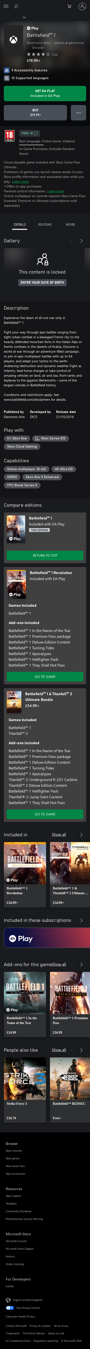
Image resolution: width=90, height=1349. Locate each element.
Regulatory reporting (46, 1340)
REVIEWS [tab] (45, 224)
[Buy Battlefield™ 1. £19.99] (35, 112)
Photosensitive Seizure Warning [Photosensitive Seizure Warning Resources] (24, 1218)
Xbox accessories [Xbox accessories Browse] (15, 1173)
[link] (25, 874)
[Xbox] (13, 17)
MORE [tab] (70, 224)
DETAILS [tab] (20, 224)
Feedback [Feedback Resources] (11, 1203)
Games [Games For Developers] (10, 1286)
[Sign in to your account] (82, 6)
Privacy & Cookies (40, 1325)
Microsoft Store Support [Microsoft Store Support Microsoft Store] (20, 1248)
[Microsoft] (45, 3)
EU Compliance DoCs (18, 1340)
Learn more (20, 181)
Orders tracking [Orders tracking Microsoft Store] (15, 1264)
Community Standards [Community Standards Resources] (18, 1211)
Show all (59, 834)
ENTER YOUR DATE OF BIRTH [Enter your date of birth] (42, 282)
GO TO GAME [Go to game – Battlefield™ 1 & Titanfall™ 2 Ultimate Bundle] (45, 814)
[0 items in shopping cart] (71, 6)
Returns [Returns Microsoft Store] (10, 1256)
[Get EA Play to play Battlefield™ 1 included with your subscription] (45, 93)
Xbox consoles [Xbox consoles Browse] (14, 1150)
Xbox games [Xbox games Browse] (13, 1158)
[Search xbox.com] (17, 6)
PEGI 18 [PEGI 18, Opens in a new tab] (30, 133)
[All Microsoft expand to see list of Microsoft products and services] (6, 6)
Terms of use (61, 1325)
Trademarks (12, 1333)
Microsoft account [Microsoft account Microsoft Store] (16, 1241)
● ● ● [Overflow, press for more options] (78, 112)
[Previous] (72, 240)
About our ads (56, 1333)
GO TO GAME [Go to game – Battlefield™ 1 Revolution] (45, 676)
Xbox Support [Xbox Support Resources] (13, 1195)
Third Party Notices (34, 1333)
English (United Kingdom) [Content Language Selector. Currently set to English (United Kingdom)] (27, 1299)
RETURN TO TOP (45, 555)
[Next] (81, 240)
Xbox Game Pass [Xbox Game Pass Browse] (15, 1166)
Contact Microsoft (16, 1325)
